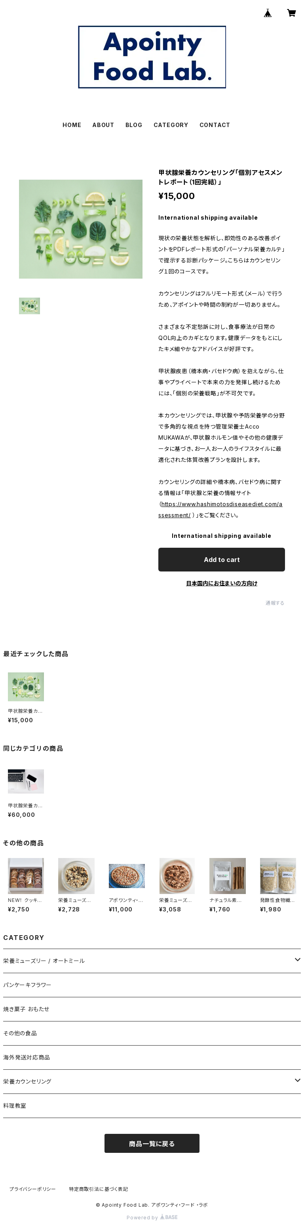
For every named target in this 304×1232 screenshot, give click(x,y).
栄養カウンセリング (27, 1081)
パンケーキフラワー (27, 984)
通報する (275, 603)
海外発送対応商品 (26, 1057)
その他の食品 (20, 1033)
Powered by (152, 1218)
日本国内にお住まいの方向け (221, 583)
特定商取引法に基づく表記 (98, 1189)
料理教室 (15, 1105)
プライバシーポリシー (33, 1189)
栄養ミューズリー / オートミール (44, 960)
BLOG (133, 124)
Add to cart (222, 560)
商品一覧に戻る (152, 1144)
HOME (72, 124)
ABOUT (103, 124)
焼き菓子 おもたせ (26, 1009)
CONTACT (215, 124)
